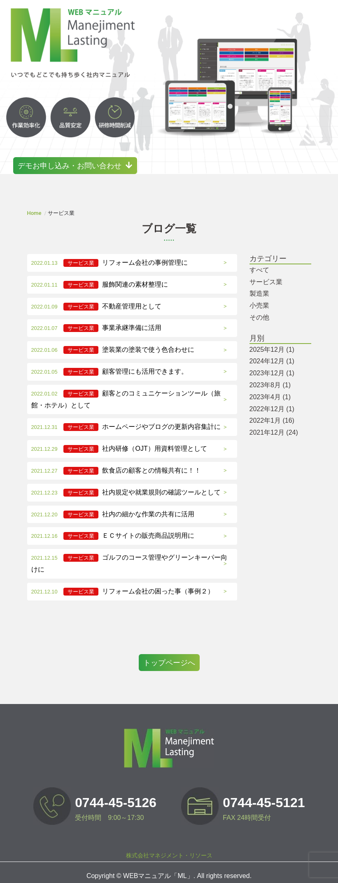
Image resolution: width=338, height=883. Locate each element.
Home (34, 206)
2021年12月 (273, 425)
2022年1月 (271, 413)
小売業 (259, 298)
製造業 (259, 286)
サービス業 (265, 274)
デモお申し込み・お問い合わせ (76, 158)
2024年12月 (271, 354)
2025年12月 (271, 342)
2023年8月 (270, 377)
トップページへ (169, 655)
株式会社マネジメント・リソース (169, 848)
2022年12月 (271, 401)
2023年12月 (271, 366)
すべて (259, 262)
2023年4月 (270, 389)
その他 (259, 310)
